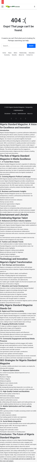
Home (4, 53)
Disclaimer (8, 113)
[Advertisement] (18, 82)
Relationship (22, 53)
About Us (21, 55)
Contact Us (29, 55)
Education (32, 53)
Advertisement (22, 113)
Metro (15, 53)
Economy (7, 55)
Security (14, 55)
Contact (14, 113)
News (10, 53)
